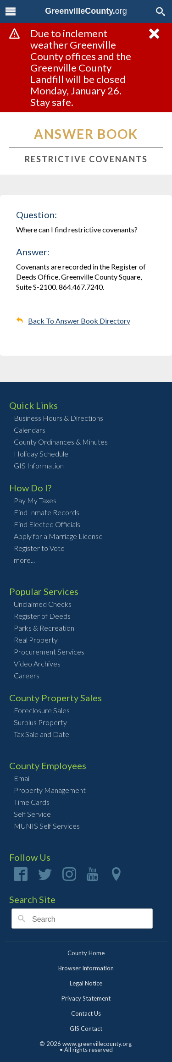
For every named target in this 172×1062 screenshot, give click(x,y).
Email (22, 778)
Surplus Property (40, 722)
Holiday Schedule (41, 453)
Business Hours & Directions (58, 417)
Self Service (32, 813)
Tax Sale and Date (41, 734)
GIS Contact (86, 1028)
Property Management (50, 790)
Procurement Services (49, 651)
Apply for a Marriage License (58, 536)
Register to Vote (39, 548)
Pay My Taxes (35, 500)
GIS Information (39, 465)
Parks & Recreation (44, 627)
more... (24, 560)
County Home (86, 953)
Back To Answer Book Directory (79, 320)
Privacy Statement (86, 998)
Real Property (36, 639)
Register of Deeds (42, 615)
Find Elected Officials (47, 524)
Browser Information (86, 968)
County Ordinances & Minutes (61, 441)
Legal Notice (86, 983)
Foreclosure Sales (42, 710)
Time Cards (32, 802)
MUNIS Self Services (47, 825)
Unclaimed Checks (43, 604)
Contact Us (86, 1013)
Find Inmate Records (46, 512)
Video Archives (37, 663)
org (86, 11)
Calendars (29, 429)
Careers (26, 675)
